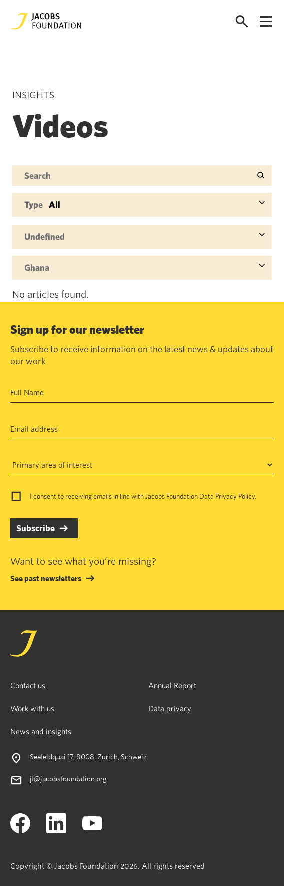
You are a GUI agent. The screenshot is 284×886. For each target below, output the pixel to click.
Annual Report (172, 685)
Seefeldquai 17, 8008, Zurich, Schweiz (88, 756)
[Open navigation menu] (266, 21)
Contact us (27, 685)
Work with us (32, 708)
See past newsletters (45, 578)
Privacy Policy (235, 496)
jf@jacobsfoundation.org (68, 778)
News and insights (40, 731)
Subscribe (35, 528)
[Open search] (241, 21)
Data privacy (169, 708)
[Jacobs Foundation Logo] (46, 21)
